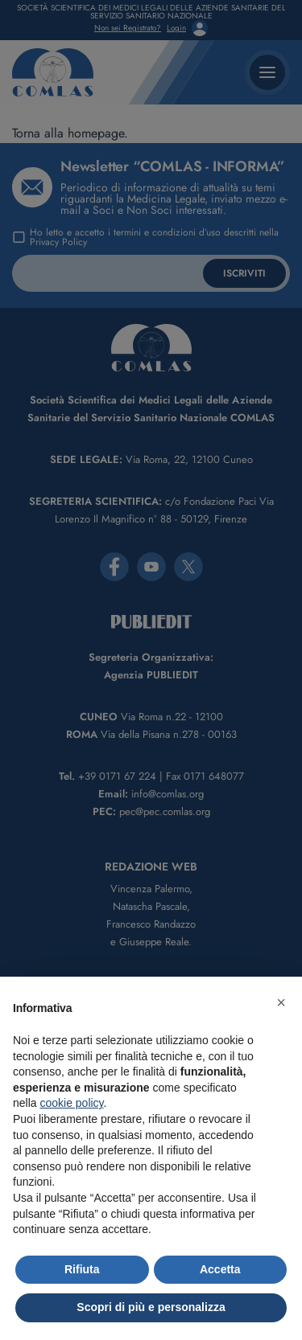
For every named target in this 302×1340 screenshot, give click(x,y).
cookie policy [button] (71, 1102)
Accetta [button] (220, 1269)
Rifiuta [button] (82, 1269)
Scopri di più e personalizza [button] (151, 1307)
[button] (281, 1002)
